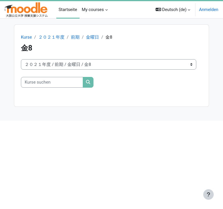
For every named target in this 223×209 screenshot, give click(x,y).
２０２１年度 (51, 37)
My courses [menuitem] (93, 9)
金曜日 (92, 37)
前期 (75, 37)
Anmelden (208, 9)
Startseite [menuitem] (68, 9)
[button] (173, 9)
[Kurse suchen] (52, 82)
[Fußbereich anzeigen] (208, 194)
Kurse (26, 37)
